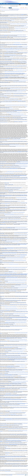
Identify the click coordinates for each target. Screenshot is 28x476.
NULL (2, 10)
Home (1, 3)
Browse (7, 3)
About (4, 3)
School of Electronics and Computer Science (20, 474)
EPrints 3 (11, 474)
